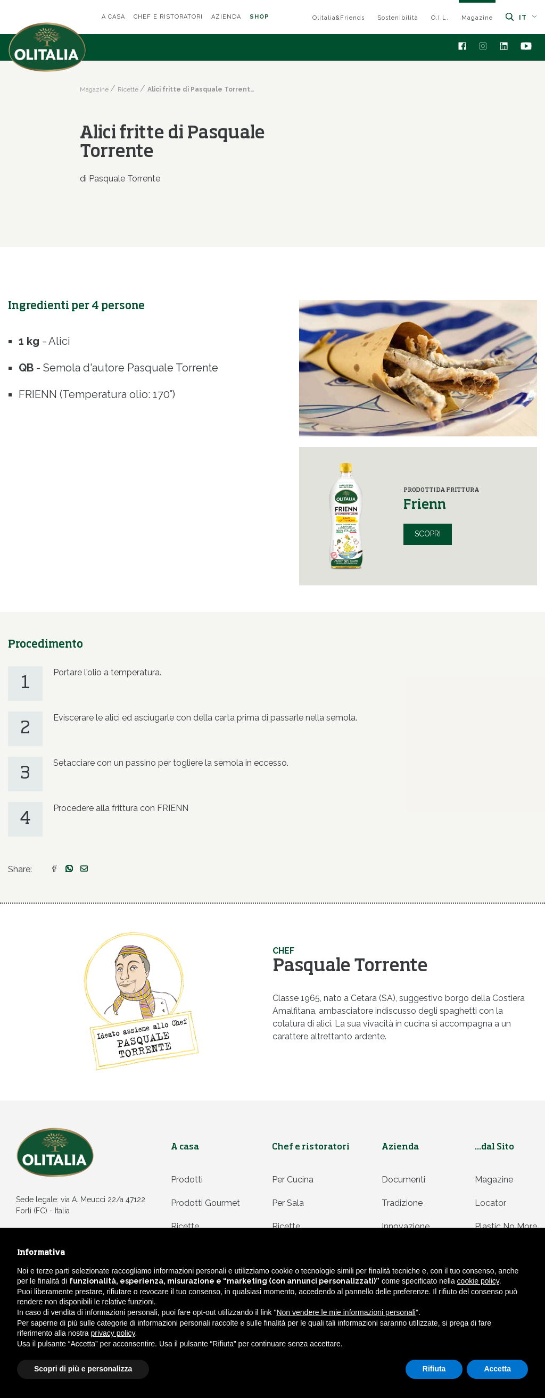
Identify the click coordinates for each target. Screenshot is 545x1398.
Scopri (428, 534)
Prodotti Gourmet (205, 1203)
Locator (490, 1203)
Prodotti (187, 1179)
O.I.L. (440, 17)
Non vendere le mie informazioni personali (345, 1312)
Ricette (185, 1226)
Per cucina (292, 1179)
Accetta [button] (497, 1368)
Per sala (288, 1203)
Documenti (403, 1179)
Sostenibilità (397, 17)
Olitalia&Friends (338, 17)
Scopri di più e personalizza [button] (83, 1368)
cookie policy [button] (478, 1281)
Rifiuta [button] (434, 1368)
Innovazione (406, 1226)
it (528, 17)
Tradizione (402, 1203)
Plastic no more (506, 1226)
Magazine (477, 17)
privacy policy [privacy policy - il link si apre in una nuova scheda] (113, 1333)
